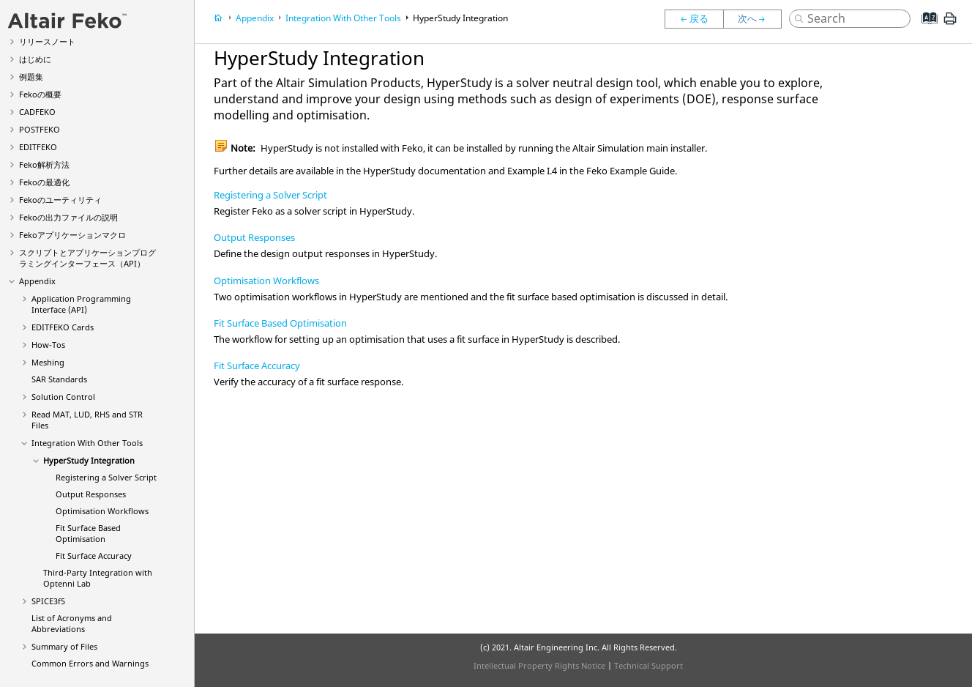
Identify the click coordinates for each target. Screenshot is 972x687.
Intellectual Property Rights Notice (539, 665)
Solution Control (63, 396)
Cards (62, 327)
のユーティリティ (60, 199)
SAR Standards (59, 379)
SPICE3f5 (48, 600)
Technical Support (648, 665)
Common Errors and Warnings (90, 663)
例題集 (31, 76)
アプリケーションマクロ (72, 234)
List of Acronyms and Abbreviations (71, 623)
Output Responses (91, 494)
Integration (89, 460)
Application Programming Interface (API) (81, 304)
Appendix (37, 280)
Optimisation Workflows (102, 510)
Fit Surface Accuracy (94, 555)
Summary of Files (64, 646)
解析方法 (44, 164)
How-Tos (48, 344)
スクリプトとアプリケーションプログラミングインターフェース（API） (87, 258)
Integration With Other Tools (87, 442)
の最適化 (44, 182)
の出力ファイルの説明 (68, 217)
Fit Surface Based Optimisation (88, 533)
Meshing (47, 362)
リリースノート (47, 41)
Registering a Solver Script (106, 477)
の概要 (40, 94)
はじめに (35, 58)
